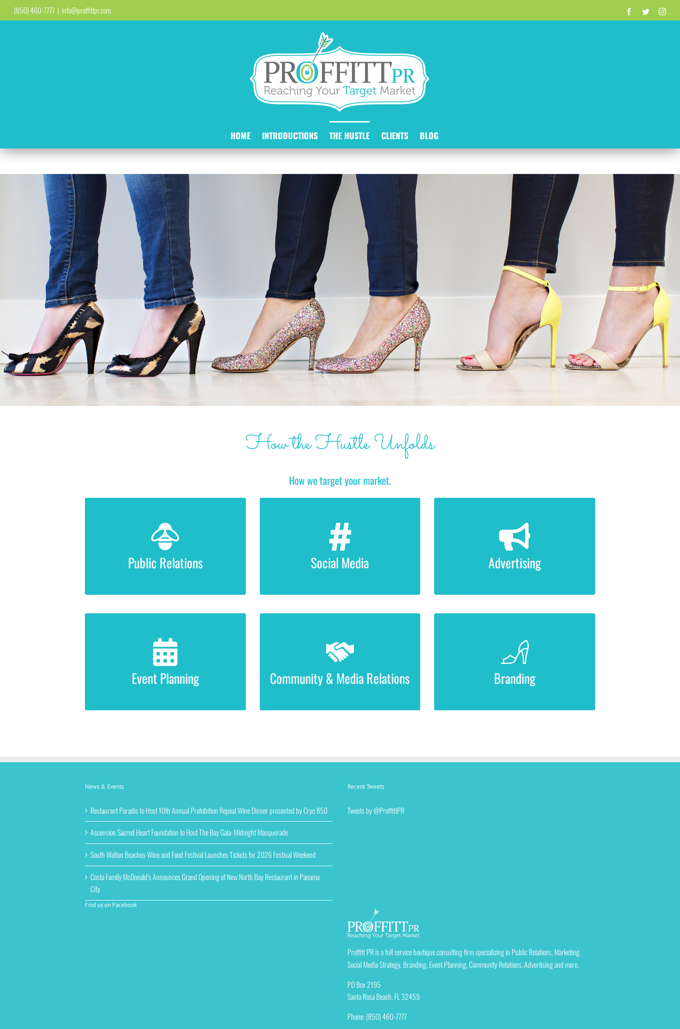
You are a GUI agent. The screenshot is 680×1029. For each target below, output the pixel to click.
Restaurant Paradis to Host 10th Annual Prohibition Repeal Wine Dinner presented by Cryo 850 (208, 810)
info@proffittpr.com (86, 10)
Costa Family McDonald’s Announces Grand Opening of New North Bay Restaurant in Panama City (205, 883)
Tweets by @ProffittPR (375, 810)
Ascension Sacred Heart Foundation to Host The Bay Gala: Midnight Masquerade (189, 832)
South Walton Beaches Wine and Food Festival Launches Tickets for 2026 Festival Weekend (203, 854)
